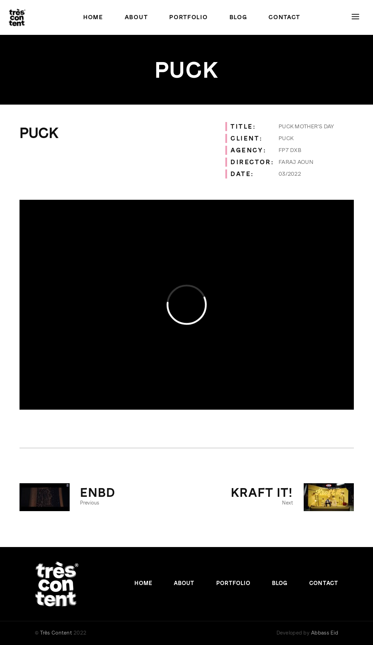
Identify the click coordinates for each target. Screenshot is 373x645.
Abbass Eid (324, 633)
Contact (323, 583)
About (184, 583)
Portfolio (233, 583)
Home (143, 583)
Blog (280, 583)
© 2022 (60, 633)
